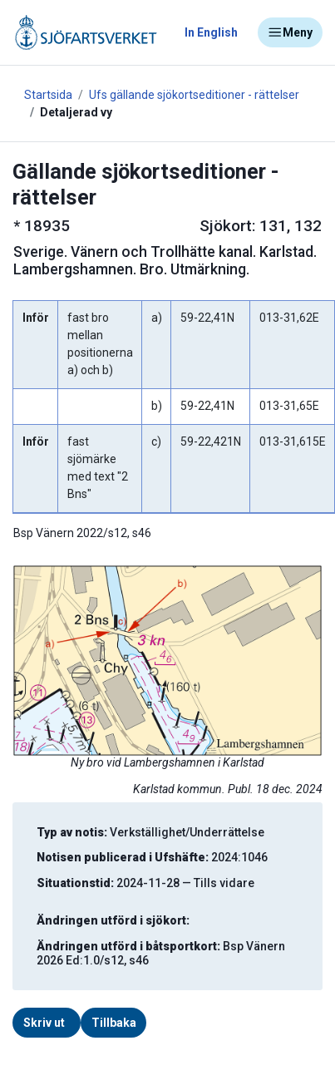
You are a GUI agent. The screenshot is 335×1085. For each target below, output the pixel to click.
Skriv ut (44, 1022)
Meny (290, 32)
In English (211, 32)
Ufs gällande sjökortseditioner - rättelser (194, 94)
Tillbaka (113, 1022)
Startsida (48, 94)
